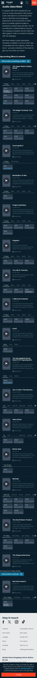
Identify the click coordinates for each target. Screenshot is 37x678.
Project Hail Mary (19, 205)
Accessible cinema (26, 629)
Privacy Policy (26, 669)
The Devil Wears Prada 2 (22, 520)
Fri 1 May (6, 536)
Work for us (24, 645)
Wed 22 (6, 495)
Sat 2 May (15, 536)
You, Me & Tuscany (20, 270)
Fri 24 (21, 495)
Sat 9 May (26, 597)
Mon (12, 84)
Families (5, 645)
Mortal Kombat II (19, 581)
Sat (8, 406)
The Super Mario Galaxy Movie (22, 67)
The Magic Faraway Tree (22, 110)
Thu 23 (14, 495)
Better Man (16, 449)
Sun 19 (14, 406)
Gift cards (23, 633)
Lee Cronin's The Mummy (22, 390)
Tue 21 (29, 406)
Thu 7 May (7, 597)
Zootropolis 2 (17, 145)
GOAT (14, 328)
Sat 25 (27, 495)
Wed (23, 84)
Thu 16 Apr (15, 161)
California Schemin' (20, 299)
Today (6, 84)
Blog (4, 649)
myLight (5, 637)
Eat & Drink (6, 633)
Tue (18, 84)
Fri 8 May (17, 597)
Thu (29, 84)
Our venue (23, 641)
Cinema (5, 629)
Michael (15, 479)
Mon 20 (22, 406)
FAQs (4, 641)
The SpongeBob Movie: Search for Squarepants (22, 359)
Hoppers (15, 240)
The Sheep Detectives (21, 555)
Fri (4, 406)
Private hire (24, 637)
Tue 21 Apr (7, 465)
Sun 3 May (26, 536)
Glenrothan (17, 419)
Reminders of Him (19, 175)
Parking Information (27, 649)
